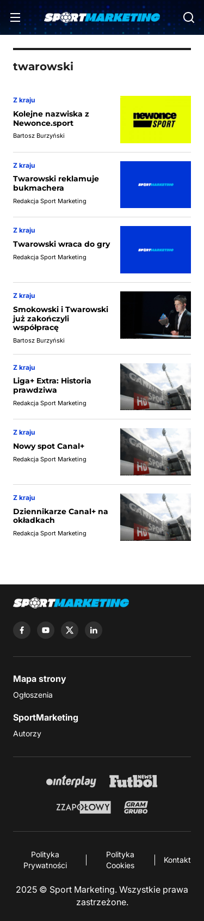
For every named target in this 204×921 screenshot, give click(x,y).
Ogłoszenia (33, 694)
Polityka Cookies (120, 860)
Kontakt (177, 859)
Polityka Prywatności (45, 860)
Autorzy (27, 733)
